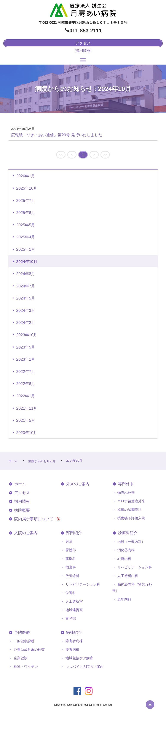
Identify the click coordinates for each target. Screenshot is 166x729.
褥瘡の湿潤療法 (129, 510)
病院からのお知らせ (42, 461)
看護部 (70, 550)
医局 (68, 542)
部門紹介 (73, 533)
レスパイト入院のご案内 (84, 667)
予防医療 (21, 632)
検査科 (70, 567)
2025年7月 (25, 200)
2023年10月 (26, 335)
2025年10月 (26, 188)
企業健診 (20, 658)
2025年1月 (25, 249)
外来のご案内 (77, 484)
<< (61, 155)
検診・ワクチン (25, 667)
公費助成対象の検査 (29, 649)
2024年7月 (25, 286)
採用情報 (83, 50)
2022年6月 (25, 383)
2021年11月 (26, 408)
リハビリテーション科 (82, 584)
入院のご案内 (25, 533)
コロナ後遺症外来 (131, 501)
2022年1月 (25, 396)
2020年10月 (26, 432)
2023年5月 (25, 347)
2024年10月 (26, 261)
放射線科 (72, 576)
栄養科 (70, 593)
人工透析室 (74, 601)
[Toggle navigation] (83, 60)
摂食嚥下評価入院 (131, 518)
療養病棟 (72, 649)
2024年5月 (25, 298)
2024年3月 (25, 310)
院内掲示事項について (35, 519)
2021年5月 (25, 420)
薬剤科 (70, 559)
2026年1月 (25, 176)
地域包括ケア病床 (79, 658)
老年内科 (124, 599)
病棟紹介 (73, 632)
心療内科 (124, 559)
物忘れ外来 (126, 492)
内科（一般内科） (131, 542)
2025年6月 (25, 212)
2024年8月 (25, 273)
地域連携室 (74, 610)
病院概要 (21, 510)
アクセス (21, 493)
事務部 (70, 618)
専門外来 (125, 484)
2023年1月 (25, 359)
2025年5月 (25, 225)
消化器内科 (126, 550)
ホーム (13, 461)
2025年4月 (25, 237)
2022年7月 (25, 371)
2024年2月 (25, 322)
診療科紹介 (127, 533)
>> (105, 155)
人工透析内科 (127, 576)
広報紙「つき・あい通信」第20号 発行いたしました (56, 135)
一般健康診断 (23, 641)
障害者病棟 (74, 641)
